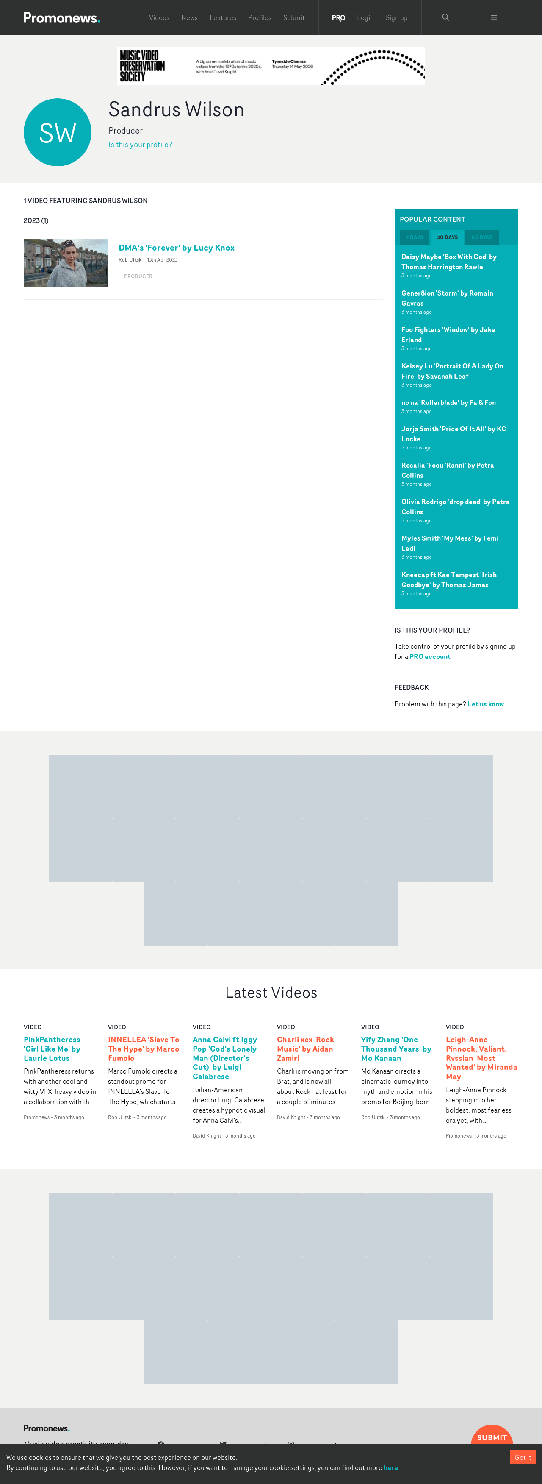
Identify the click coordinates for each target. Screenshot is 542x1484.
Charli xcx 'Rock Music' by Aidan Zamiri (305, 1049)
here (391, 1467)
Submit (294, 17)
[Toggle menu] (494, 17)
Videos (159, 17)
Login (365, 17)
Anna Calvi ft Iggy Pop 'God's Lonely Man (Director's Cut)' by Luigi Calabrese (225, 1058)
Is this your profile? (140, 144)
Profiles (259, 17)
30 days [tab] (447, 237)
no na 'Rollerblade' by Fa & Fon (448, 402)
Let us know (485, 704)
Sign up (397, 17)
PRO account (430, 656)
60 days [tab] (482, 237)
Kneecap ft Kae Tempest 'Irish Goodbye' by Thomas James (449, 579)
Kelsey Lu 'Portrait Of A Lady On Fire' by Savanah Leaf (452, 371)
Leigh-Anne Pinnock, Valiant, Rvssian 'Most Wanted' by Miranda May (481, 1058)
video (33, 1026)
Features (223, 17)
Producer (138, 276)
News (189, 17)
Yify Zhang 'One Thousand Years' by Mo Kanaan (396, 1049)
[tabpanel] (456, 427)
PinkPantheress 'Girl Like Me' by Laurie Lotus (52, 1049)
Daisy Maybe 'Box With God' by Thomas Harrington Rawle (449, 261)
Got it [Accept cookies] (522, 1457)
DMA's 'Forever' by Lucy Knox (177, 247)
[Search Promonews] (445, 17)
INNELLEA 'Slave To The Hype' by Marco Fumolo (144, 1049)
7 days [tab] (414, 237)
